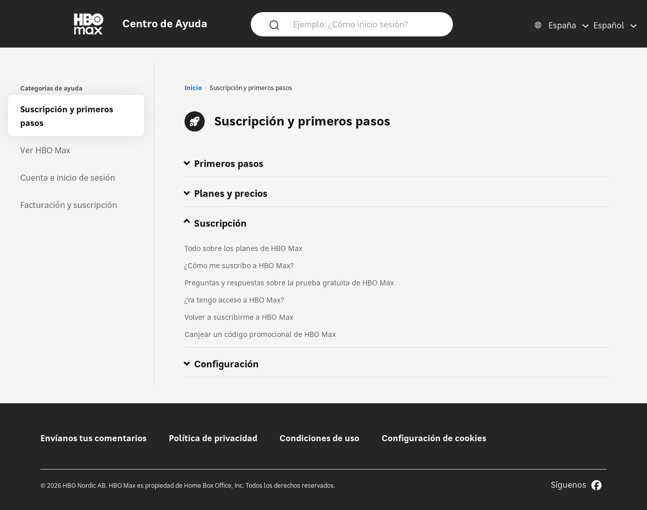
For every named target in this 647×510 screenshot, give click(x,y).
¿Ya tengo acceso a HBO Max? (234, 300)
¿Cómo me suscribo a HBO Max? (239, 265)
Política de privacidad (213, 438)
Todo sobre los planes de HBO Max (243, 248)
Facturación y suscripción (68, 204)
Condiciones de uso (319, 438)
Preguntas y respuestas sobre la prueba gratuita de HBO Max (289, 282)
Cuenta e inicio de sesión (67, 177)
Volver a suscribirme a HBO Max (238, 317)
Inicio (193, 87)
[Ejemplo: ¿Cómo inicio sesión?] (366, 23)
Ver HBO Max (45, 150)
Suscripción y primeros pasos (66, 116)
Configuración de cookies (434, 438)
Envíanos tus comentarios (93, 438)
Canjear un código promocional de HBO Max (260, 334)
